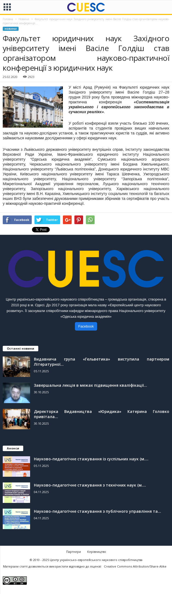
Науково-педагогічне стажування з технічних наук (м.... (90, 485)
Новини (11, 29)
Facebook (86, 326)
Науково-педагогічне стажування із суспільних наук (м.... (91, 458)
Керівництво (96, 552)
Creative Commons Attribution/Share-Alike (135, 566)
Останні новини (20, 348)
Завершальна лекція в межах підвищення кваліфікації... (90, 385)
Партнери (73, 552)
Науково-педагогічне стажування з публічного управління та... (97, 511)
